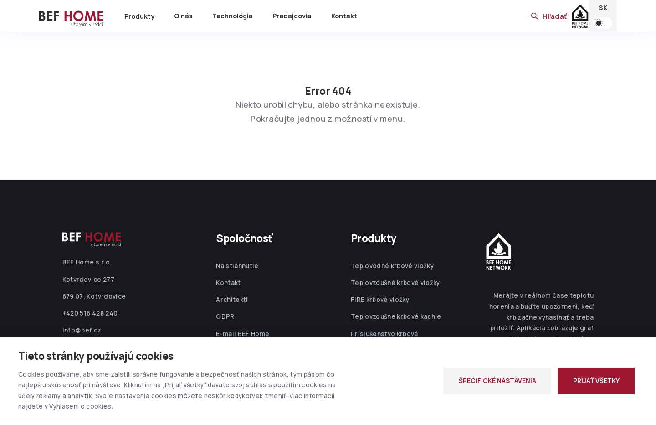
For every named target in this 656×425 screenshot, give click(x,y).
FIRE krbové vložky (380, 299)
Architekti (232, 299)
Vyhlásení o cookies (80, 406)
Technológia (232, 15)
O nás (183, 15)
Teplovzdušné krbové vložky (395, 283)
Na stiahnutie (237, 266)
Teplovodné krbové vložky (392, 266)
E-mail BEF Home (242, 334)
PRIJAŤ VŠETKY (596, 381)
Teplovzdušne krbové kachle (396, 316)
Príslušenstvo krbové (385, 334)
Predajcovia (292, 15)
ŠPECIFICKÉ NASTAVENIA (497, 381)
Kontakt (344, 15)
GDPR (225, 316)
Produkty (139, 16)
